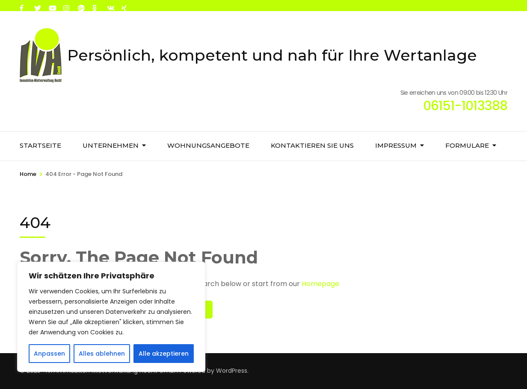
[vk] (110, 6)
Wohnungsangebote (208, 145)
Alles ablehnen (102, 353)
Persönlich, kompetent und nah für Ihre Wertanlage (272, 55)
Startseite (40, 145)
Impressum (396, 145)
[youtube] (52, 6)
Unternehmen (111, 145)
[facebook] (23, 6)
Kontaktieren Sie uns (312, 145)
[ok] (95, 6)
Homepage (320, 284)
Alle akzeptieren (164, 353)
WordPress (231, 370)
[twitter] (37, 6)
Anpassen (49, 353)
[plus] (81, 6)
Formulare (467, 145)
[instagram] (66, 6)
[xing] (124, 6)
